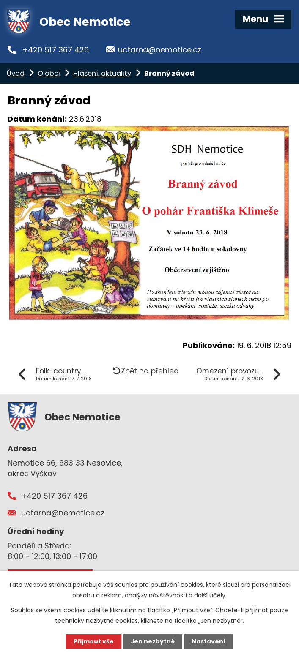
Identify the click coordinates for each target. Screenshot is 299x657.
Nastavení (209, 641)
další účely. (210, 595)
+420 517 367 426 (58, 49)
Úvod (16, 73)
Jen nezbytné (153, 641)
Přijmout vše (94, 641)
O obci (49, 73)
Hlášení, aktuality (102, 73)
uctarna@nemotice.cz (164, 49)
